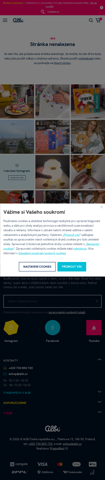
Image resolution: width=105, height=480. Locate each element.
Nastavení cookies (37, 266)
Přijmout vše (71, 235)
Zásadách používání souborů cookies (42, 253)
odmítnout (80, 249)
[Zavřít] (101, 207)
